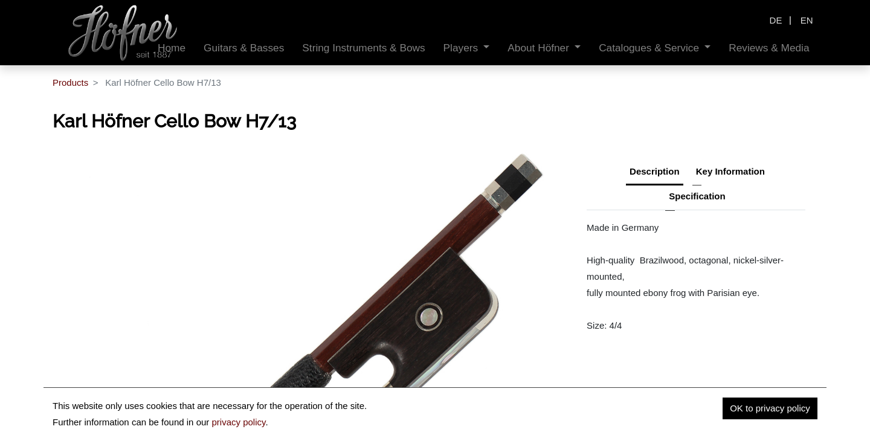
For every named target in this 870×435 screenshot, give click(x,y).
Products (70, 82)
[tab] (697, 197)
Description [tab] (655, 171)
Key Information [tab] (730, 171)
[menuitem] (244, 48)
